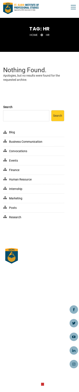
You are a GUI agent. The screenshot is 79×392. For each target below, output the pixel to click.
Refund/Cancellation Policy (24, 328)
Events (13, 160)
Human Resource (20, 179)
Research (15, 217)
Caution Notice (16, 315)
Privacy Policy (15, 321)
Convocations (18, 151)
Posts (13, 207)
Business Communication (25, 141)
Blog (12, 132)
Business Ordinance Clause (24, 290)
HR (48, 35)
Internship (15, 189)
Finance (14, 170)
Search (7, 107)
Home (34, 35)
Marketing (15, 198)
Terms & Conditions (19, 302)
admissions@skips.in (20, 358)
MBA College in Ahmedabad (24, 296)
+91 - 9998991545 (17, 365)
